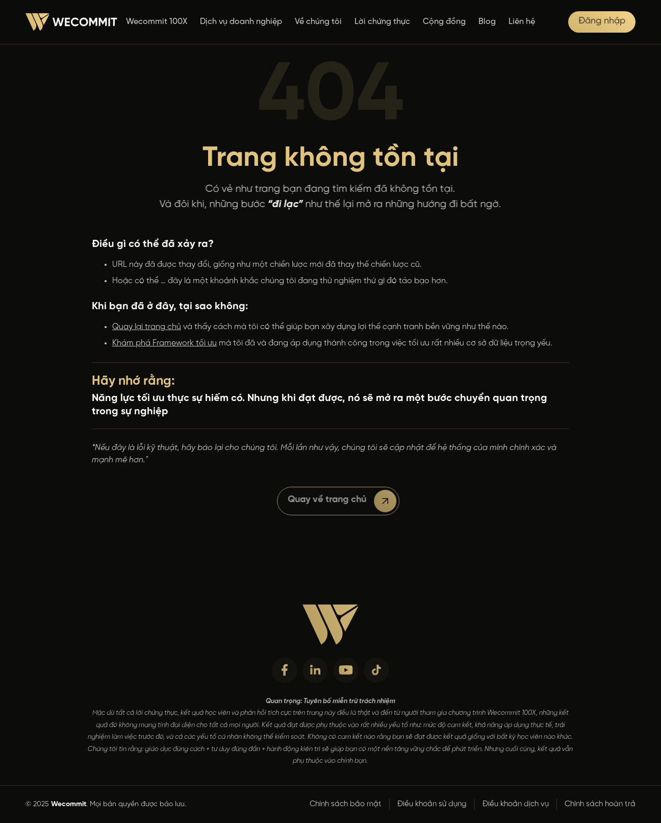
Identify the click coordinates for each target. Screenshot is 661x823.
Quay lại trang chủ (146, 326)
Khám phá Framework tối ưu (164, 343)
